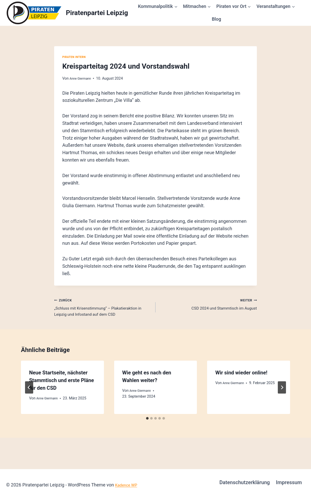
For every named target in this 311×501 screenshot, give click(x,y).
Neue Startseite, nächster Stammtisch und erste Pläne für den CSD (61, 391)
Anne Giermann (82, 78)
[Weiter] (282, 398)
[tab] (147, 429)
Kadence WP (128, 484)
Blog (216, 19)
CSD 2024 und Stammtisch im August (208, 305)
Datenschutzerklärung (244, 482)
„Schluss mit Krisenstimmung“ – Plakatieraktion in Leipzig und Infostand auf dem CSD (102, 312)
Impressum (289, 482)
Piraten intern (76, 57)
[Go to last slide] (29, 398)
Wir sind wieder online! (241, 384)
